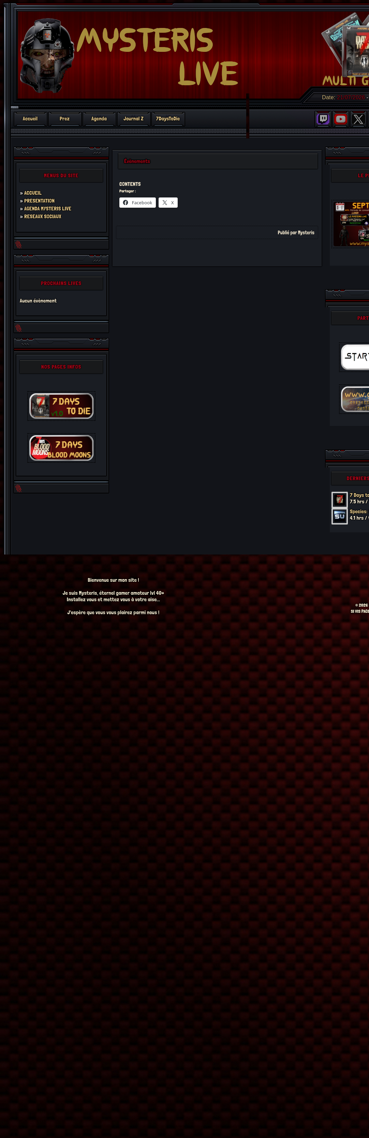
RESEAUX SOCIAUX (42, 216)
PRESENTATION (39, 200)
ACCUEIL (33, 193)
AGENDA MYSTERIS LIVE (47, 208)
